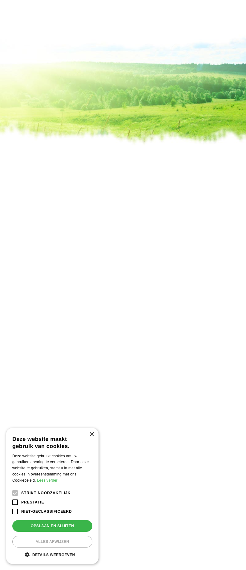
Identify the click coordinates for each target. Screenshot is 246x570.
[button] (52, 555)
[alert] (52, 496)
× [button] (91, 434)
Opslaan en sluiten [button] (52, 526)
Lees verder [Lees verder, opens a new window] (47, 480)
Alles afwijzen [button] (52, 542)
